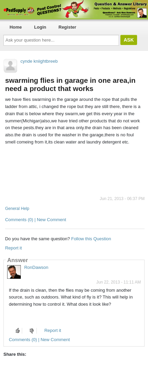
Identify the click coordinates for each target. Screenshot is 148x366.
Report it (13, 247)
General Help (17, 208)
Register (67, 27)
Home (16, 27)
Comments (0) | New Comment (35, 219)
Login (40, 27)
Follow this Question (91, 238)
